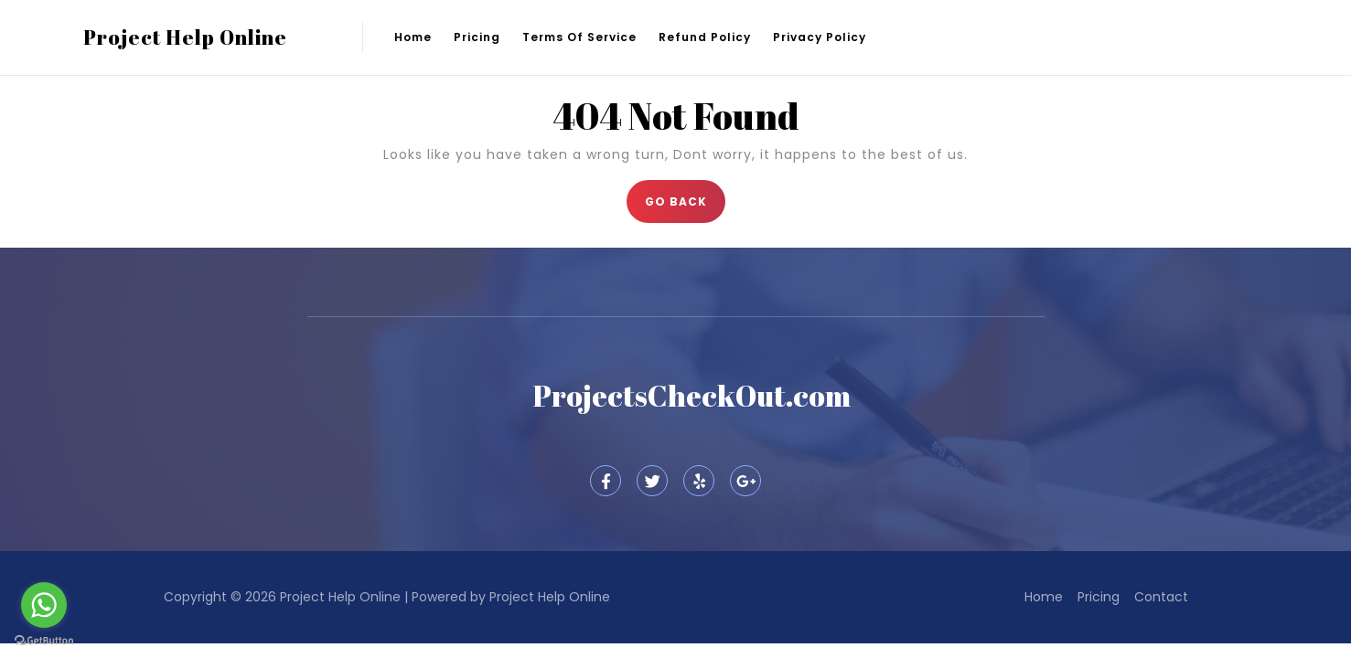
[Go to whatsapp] (44, 605)
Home (413, 37)
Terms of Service (579, 37)
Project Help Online (185, 37)
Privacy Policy (819, 37)
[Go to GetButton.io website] (44, 639)
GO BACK (685, 194)
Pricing (477, 37)
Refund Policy (705, 37)
